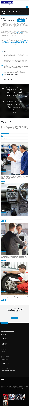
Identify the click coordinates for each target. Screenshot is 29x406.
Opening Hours (4, 340)
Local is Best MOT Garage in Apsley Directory (8, 372)
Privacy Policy (4, 344)
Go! (12, 331)
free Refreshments (19, 32)
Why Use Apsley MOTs (5, 338)
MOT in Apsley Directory (5, 365)
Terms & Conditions (5, 345)
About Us (2, 336)
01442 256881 (21, 30)
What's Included (4, 339)
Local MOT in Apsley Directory (6, 368)
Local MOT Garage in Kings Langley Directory (8, 370)
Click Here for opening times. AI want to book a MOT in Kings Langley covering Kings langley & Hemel (15, 41)
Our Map (3, 342)
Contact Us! (14, 317)
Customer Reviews (4, 343)
